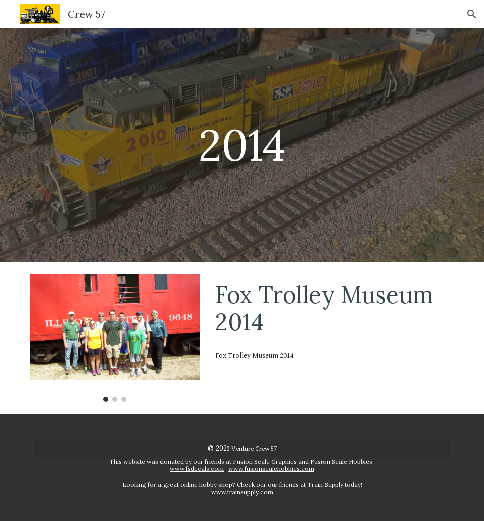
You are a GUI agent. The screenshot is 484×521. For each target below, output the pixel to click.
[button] (472, 14)
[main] (242, 144)
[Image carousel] (115, 338)
